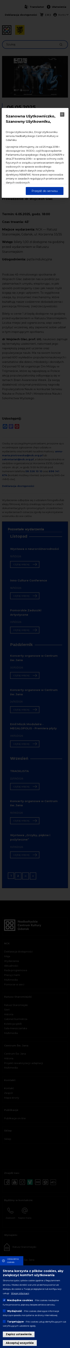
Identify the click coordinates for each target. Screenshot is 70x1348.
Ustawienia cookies (13, 1261)
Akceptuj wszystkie (20, 1343)
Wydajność (14, 1310)
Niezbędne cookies (20, 1300)
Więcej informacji (20, 1293)
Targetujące (15, 1321)
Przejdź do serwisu (45, 191)
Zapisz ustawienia (19, 1334)
